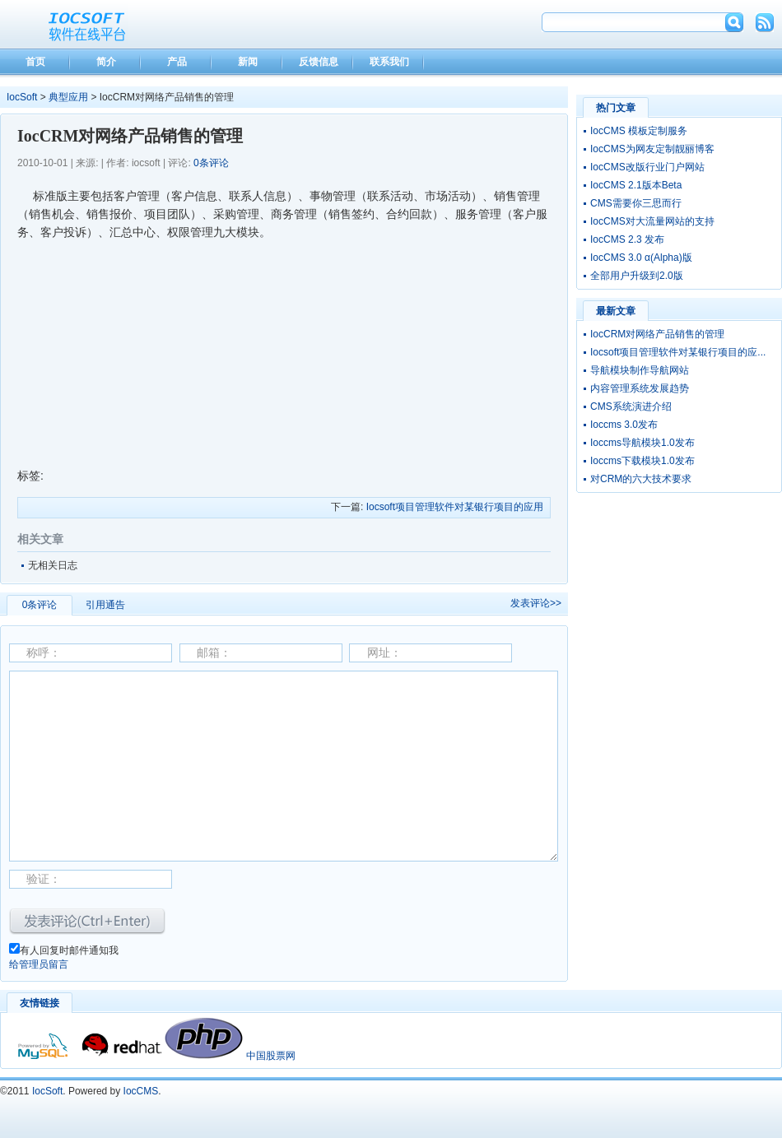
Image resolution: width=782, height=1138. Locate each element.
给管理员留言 (38, 964)
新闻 (248, 61)
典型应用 (68, 97)
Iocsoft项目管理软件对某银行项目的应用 (454, 507)
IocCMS (141, 1091)
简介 (106, 61)
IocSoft (22, 97)
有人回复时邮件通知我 (69, 950)
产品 (177, 61)
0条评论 (211, 163)
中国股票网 (271, 1055)
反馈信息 (318, 61)
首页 (35, 61)
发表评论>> (535, 603)
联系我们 (389, 61)
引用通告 (105, 605)
